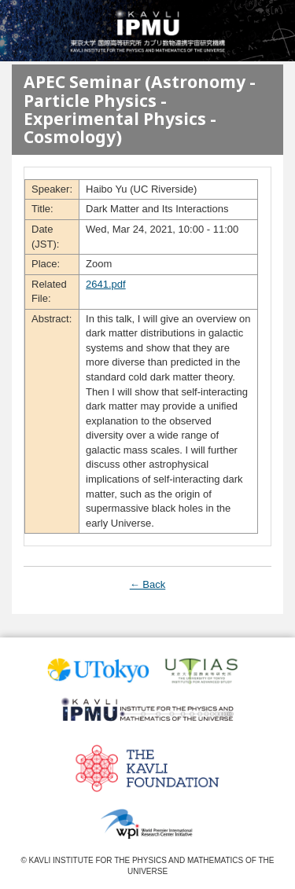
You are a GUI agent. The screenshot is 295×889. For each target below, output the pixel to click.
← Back (148, 584)
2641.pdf (106, 284)
